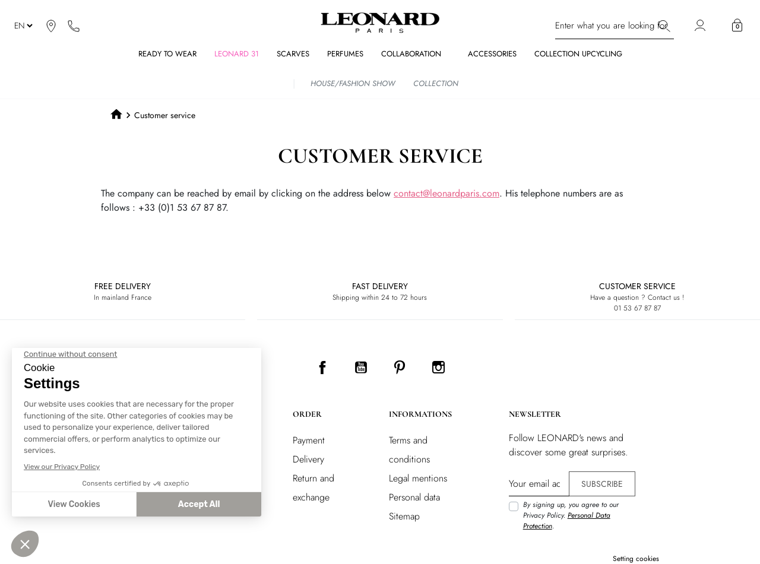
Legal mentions (418, 478)
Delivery (308, 459)
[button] (737, 25)
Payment (309, 440)
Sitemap (404, 516)
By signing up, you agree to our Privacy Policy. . (571, 515)
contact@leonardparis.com (446, 193)
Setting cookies (636, 558)
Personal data (414, 497)
